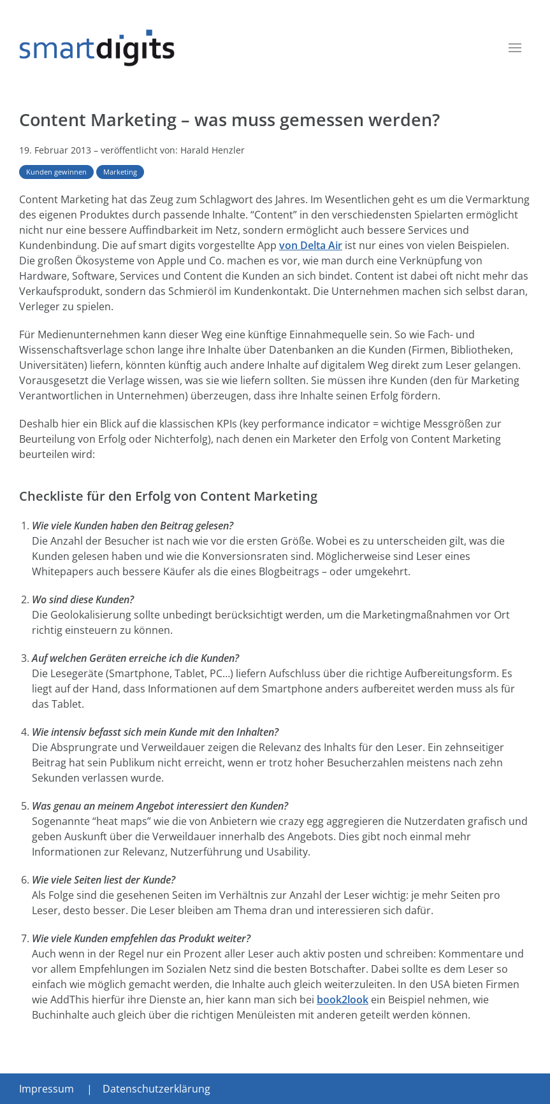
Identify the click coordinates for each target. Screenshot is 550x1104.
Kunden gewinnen (56, 171)
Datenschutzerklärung (156, 1089)
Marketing (120, 171)
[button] (515, 47)
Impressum (46, 1089)
